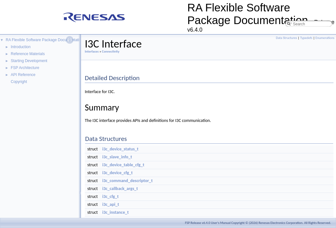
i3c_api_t (110, 204)
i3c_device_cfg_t (117, 172)
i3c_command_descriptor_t (127, 180)
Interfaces (92, 51)
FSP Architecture (25, 68)
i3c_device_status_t (120, 149)
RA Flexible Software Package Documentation (44, 40)
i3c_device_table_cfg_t (123, 165)
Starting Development (29, 61)
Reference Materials (28, 54)
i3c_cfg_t (110, 196)
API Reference (23, 75)
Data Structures (286, 38)
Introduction (21, 47)
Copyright (19, 81)
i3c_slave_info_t (117, 157)
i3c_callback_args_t (120, 188)
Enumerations (324, 38)
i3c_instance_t (115, 212)
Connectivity (110, 51)
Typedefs (306, 38)
